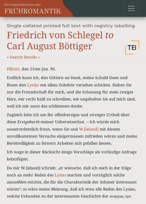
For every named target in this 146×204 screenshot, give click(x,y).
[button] (132, 48)
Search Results (24, 57)
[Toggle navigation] (131, 8)
